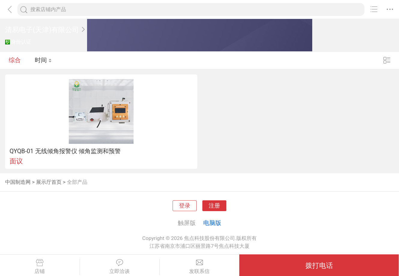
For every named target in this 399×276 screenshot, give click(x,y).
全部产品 (77, 182)
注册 (214, 205)
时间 (43, 60)
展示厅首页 (49, 182)
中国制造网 (18, 182)
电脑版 (212, 222)
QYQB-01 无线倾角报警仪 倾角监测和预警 (65, 151)
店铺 (40, 266)
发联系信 (200, 266)
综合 (15, 60)
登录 (184, 205)
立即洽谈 (120, 266)
